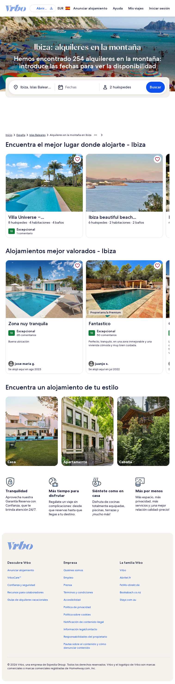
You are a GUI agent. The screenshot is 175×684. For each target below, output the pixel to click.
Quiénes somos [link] (73, 570)
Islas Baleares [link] (37, 135)
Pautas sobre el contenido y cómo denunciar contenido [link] (85, 646)
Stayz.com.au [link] (128, 600)
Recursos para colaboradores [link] (25, 592)
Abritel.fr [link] (125, 577)
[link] (77, 159)
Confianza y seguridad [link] (21, 585)
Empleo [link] (68, 577)
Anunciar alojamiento (90, 8)
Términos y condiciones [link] (78, 592)
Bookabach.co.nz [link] (130, 592)
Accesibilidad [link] (72, 600)
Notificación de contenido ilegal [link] (84, 622)
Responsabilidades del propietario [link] (85, 637)
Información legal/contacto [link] (80, 629)
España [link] (20, 135)
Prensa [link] (68, 585)
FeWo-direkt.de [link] (130, 585)
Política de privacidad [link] (77, 607)
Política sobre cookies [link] (77, 614)
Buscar (155, 87)
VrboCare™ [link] (14, 577)
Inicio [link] (9, 135)
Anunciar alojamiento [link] (20, 570)
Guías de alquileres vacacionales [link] (27, 600)
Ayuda (118, 8)
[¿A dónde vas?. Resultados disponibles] (32, 87)
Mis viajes (136, 8)
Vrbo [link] (123, 570)
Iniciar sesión (159, 8)
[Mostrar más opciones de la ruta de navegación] (95, 135)
